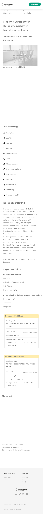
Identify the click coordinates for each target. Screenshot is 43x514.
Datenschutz (21, 505)
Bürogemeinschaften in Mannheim (16, 450)
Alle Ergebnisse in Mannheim (10, 12)
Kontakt (25, 477)
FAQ (24, 482)
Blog (24, 480)
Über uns (7, 477)
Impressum (7, 505)
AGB (14, 505)
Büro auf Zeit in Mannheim (12, 444)
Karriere (6, 480)
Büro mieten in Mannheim (28, 12)
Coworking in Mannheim (12, 447)
